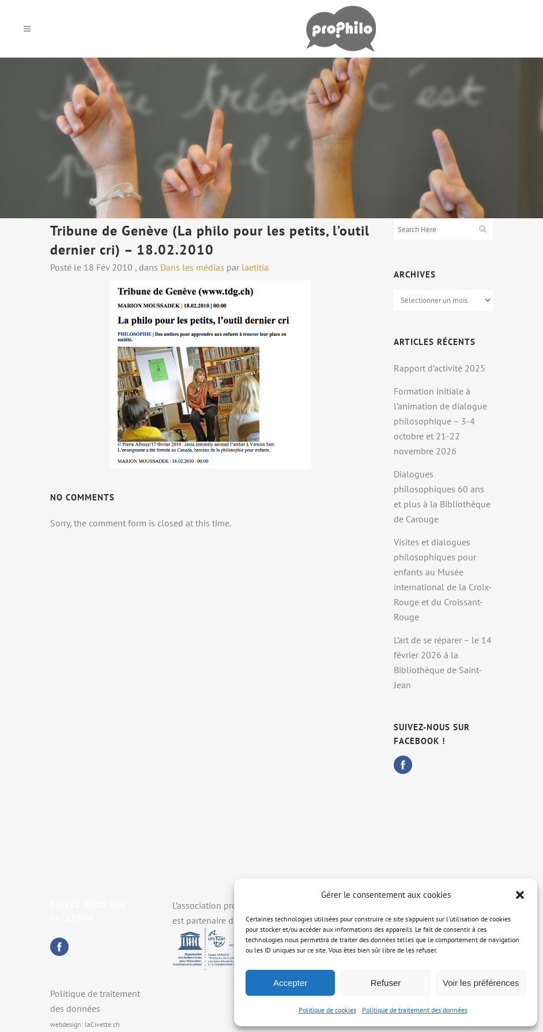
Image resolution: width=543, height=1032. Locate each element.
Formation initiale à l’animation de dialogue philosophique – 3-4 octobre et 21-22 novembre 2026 (440, 421)
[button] (520, 895)
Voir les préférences (481, 983)
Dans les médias (192, 267)
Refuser (386, 983)
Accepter (290, 983)
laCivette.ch (102, 1024)
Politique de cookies (327, 1010)
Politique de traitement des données (414, 1010)
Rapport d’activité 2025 (439, 368)
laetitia (255, 267)
